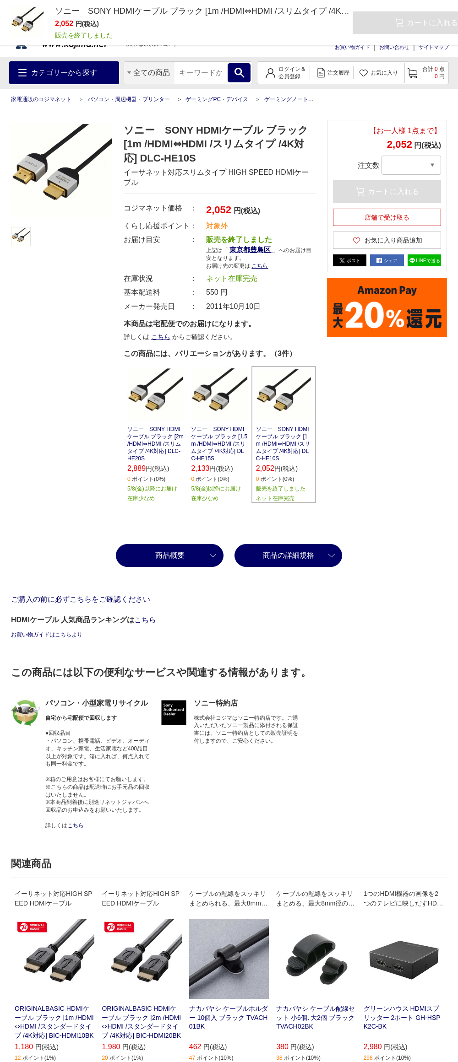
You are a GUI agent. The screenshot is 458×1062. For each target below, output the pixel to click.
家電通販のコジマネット (41, 99)
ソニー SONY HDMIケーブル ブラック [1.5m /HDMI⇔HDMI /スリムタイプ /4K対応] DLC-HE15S (219, 444)
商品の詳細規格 (288, 555)
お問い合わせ (394, 47)
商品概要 (170, 555)
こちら (259, 266)
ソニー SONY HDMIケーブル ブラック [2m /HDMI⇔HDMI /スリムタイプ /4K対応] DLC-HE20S (155, 444)
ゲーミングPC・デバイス (216, 99)
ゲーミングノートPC (290, 99)
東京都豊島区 (251, 249)
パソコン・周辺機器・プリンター (128, 99)
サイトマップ (434, 47)
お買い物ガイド (352, 47)
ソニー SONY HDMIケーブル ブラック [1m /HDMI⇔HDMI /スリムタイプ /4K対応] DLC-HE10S (283, 444)
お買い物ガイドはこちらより (46, 634)
